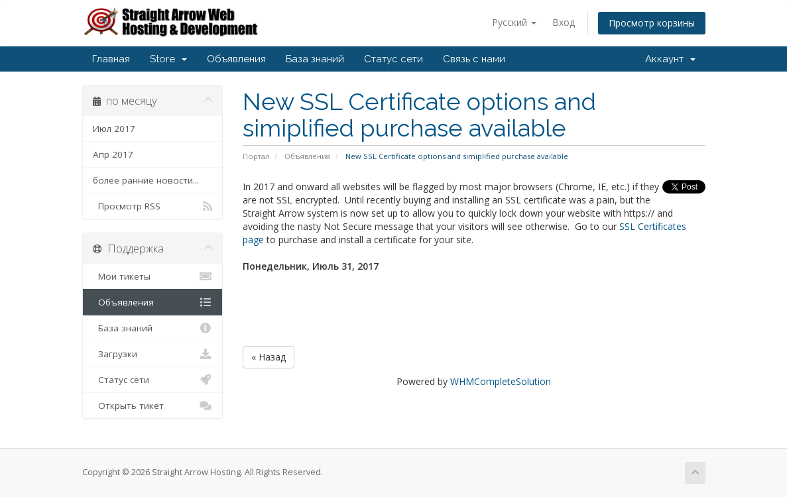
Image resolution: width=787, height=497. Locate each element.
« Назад (268, 357)
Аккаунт (670, 59)
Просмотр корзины (652, 23)
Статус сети (393, 59)
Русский (514, 22)
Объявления (236, 59)
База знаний (315, 59)
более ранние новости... (146, 180)
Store (168, 59)
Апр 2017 (113, 154)
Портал (256, 156)
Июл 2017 (114, 129)
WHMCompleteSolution (500, 381)
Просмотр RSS (153, 206)
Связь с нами (474, 59)
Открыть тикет (153, 406)
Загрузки (153, 354)
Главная (111, 59)
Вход (563, 22)
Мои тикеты (153, 276)
